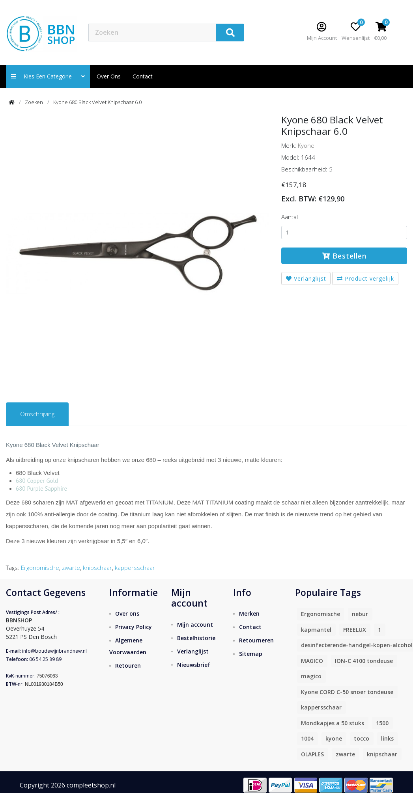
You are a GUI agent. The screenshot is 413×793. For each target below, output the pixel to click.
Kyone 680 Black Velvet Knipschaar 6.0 (97, 102)
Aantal (289, 217)
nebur (360, 614)
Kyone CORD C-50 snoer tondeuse (347, 692)
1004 (307, 738)
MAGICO (312, 661)
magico (311, 676)
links (387, 738)
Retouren (128, 665)
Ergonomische (40, 567)
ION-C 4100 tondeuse (364, 661)
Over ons (109, 76)
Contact (250, 627)
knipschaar (97, 567)
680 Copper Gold (37, 480)
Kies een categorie (48, 76)
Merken (249, 613)
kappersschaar (135, 567)
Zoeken (34, 102)
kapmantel (316, 629)
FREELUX (354, 629)
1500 (382, 723)
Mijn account (195, 624)
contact (143, 76)
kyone (333, 738)
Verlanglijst (306, 278)
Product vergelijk (365, 278)
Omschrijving (37, 414)
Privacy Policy (133, 627)
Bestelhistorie (196, 638)
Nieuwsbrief (193, 664)
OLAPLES (312, 754)
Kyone (306, 145)
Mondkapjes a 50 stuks (332, 723)
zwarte (71, 567)
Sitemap (250, 653)
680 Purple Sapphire (41, 488)
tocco (361, 738)
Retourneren (256, 640)
